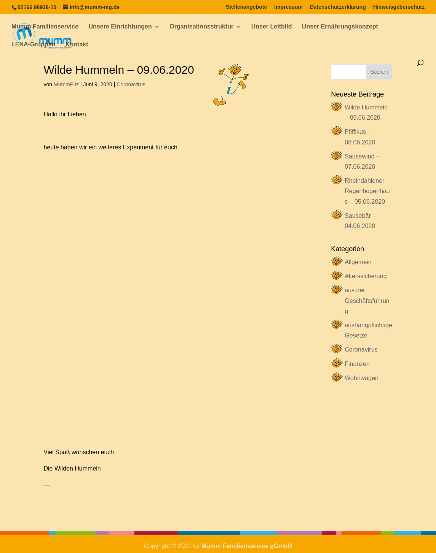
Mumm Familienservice (44, 27)
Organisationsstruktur (201, 27)
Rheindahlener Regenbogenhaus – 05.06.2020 (367, 190)
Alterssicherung (365, 276)
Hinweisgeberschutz (399, 7)
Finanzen (357, 364)
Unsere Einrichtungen (120, 27)
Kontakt (76, 45)
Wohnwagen (362, 378)
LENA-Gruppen (33, 45)
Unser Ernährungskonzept (340, 27)
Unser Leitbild (271, 27)
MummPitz (66, 84)
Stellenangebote (246, 7)
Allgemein (358, 262)
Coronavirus (131, 84)
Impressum (288, 7)
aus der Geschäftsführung (367, 300)
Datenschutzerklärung (338, 7)
